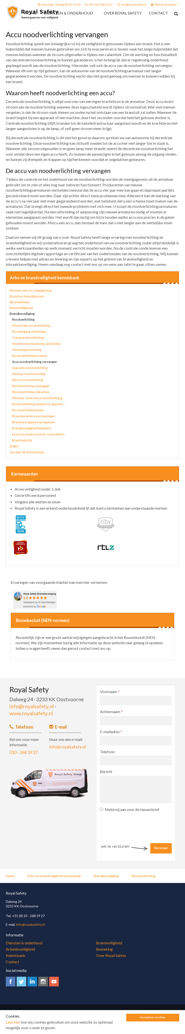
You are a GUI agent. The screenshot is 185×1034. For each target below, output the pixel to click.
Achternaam (111, 711)
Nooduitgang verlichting (29, 331)
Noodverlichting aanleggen (30, 386)
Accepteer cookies (152, 1026)
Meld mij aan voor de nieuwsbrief (129, 809)
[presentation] (136, 824)
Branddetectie (22, 440)
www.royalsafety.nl (31, 713)
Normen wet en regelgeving (31, 290)
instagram (43, 981)
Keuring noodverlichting (28, 374)
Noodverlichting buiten (28, 410)
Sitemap (77, 1015)
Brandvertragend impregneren (33, 422)
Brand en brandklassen (27, 296)
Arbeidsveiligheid (20, 949)
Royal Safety (33, 12)
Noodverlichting (23, 319)
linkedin (32, 981)
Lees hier (13, 1031)
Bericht (106, 771)
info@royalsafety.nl (133, 4)
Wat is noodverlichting (27, 380)
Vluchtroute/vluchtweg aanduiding (36, 344)
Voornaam (109, 691)
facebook (10, 981)
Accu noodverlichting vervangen (34, 362)
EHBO (14, 446)
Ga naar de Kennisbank (27, 452)
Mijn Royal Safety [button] (165, 4)
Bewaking (104, 949)
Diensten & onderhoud (68, 13)
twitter (21, 981)
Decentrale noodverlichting (31, 325)
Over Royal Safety (123, 13)
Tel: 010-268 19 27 (100, 4)
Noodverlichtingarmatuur (29, 356)
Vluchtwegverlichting (26, 350)
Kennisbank (15, 955)
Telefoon (107, 751)
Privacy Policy (26, 1015)
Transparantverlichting (28, 338)
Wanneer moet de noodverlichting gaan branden (38, 398)
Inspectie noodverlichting (29, 368)
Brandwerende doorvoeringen (33, 416)
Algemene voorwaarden (53, 1015)
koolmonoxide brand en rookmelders (38, 434)
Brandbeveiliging (22, 313)
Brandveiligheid (21, 308)
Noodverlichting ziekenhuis (31, 392)
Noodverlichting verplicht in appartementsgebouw (38, 404)
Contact (158, 13)
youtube (54, 981)
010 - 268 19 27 (23, 752)
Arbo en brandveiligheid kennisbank (44, 277)
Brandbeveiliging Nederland (31, 428)
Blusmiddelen (20, 302)
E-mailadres (111, 731)
